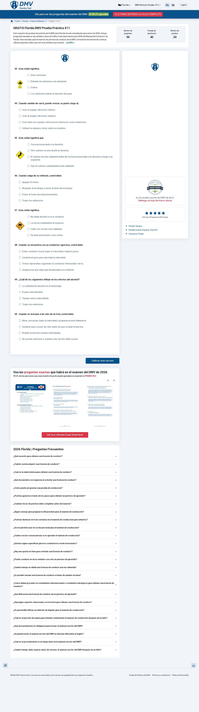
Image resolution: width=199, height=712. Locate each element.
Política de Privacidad (180, 675)
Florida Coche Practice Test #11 (142, 230)
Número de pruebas (175, 32)
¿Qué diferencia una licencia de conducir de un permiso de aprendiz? (64, 594)
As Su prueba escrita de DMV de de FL (155, 197)
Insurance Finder (135, 234)
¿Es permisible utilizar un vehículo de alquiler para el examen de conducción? (64, 610)
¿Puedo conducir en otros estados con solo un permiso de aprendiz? (64, 559)
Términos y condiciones (161, 675)
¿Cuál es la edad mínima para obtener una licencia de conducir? (64, 472)
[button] (102, 361)
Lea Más (70, 42)
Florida (125, 5)
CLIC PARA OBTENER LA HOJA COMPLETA (138, 14)
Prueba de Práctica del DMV (139, 675)
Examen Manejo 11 (38, 21)
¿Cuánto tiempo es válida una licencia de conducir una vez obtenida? (64, 567)
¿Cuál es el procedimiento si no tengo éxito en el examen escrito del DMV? (64, 641)
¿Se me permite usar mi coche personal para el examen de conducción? (64, 527)
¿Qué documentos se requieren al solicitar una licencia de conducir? (64, 479)
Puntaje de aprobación (151, 32)
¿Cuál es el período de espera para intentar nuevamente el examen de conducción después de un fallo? (64, 617)
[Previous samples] (108, 380)
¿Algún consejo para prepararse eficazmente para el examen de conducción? (64, 511)
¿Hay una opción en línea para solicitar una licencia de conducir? (64, 551)
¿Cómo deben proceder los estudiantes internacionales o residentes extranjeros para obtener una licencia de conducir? (64, 584)
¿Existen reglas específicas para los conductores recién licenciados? (64, 543)
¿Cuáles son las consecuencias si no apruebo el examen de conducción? (64, 535)
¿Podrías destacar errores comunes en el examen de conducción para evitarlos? (64, 519)
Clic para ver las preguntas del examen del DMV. (72, 14)
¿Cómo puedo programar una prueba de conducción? (64, 488)
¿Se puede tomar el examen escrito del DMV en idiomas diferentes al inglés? (64, 633)
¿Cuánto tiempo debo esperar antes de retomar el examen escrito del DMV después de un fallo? (64, 649)
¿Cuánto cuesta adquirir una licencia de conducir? (64, 464)
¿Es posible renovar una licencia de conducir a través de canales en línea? (64, 575)
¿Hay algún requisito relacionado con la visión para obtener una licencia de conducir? (64, 602)
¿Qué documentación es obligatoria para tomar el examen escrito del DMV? (64, 626)
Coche (17, 21)
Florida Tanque (134, 226)
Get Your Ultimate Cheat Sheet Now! (65, 435)
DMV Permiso (141, 5)
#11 (157, 5)
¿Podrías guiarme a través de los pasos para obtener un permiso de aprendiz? (64, 495)
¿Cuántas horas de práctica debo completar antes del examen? (64, 503)
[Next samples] (114, 380)
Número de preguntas (128, 32)
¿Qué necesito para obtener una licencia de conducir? (64, 456)
